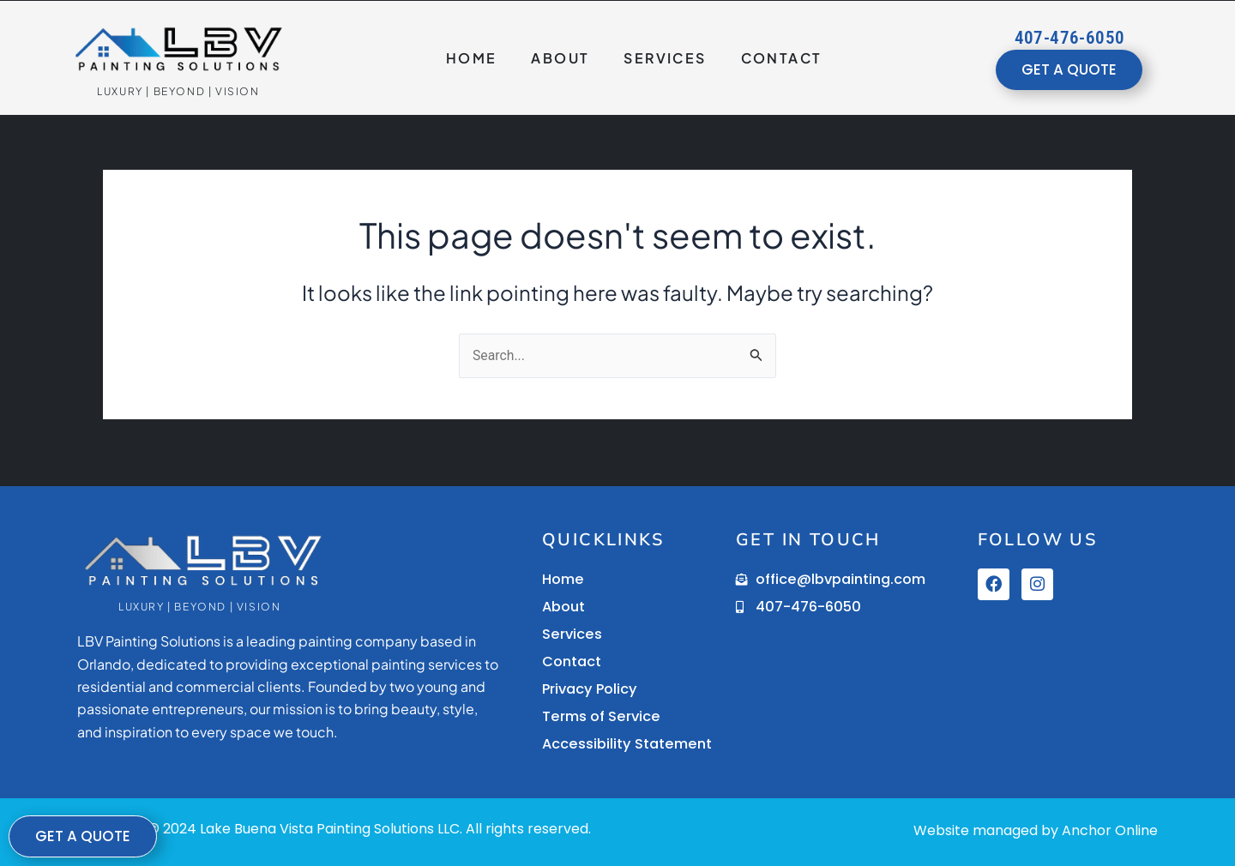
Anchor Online (1110, 830)
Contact (781, 58)
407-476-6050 (1070, 37)
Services (665, 58)
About (560, 58)
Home (471, 58)
